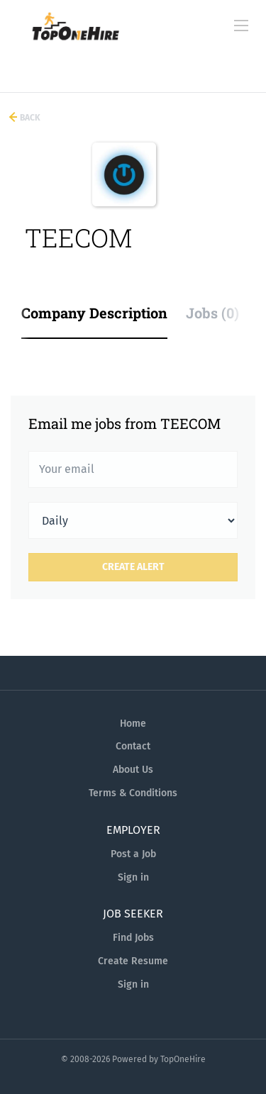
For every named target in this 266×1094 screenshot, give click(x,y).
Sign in (133, 877)
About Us (133, 770)
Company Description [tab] (94, 312)
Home (133, 724)
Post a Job (133, 854)
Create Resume (133, 961)
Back (29, 118)
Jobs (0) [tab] (212, 312)
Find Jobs (133, 938)
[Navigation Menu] (241, 25)
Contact (133, 746)
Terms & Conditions (133, 793)
